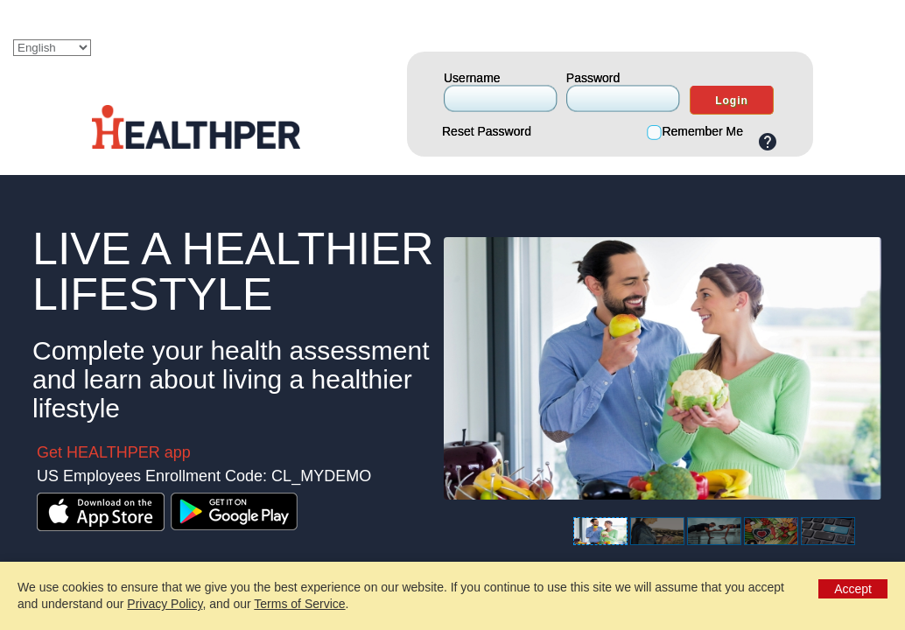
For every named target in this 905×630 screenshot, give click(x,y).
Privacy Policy (164, 604)
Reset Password (486, 131)
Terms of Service (299, 604)
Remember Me (702, 131)
